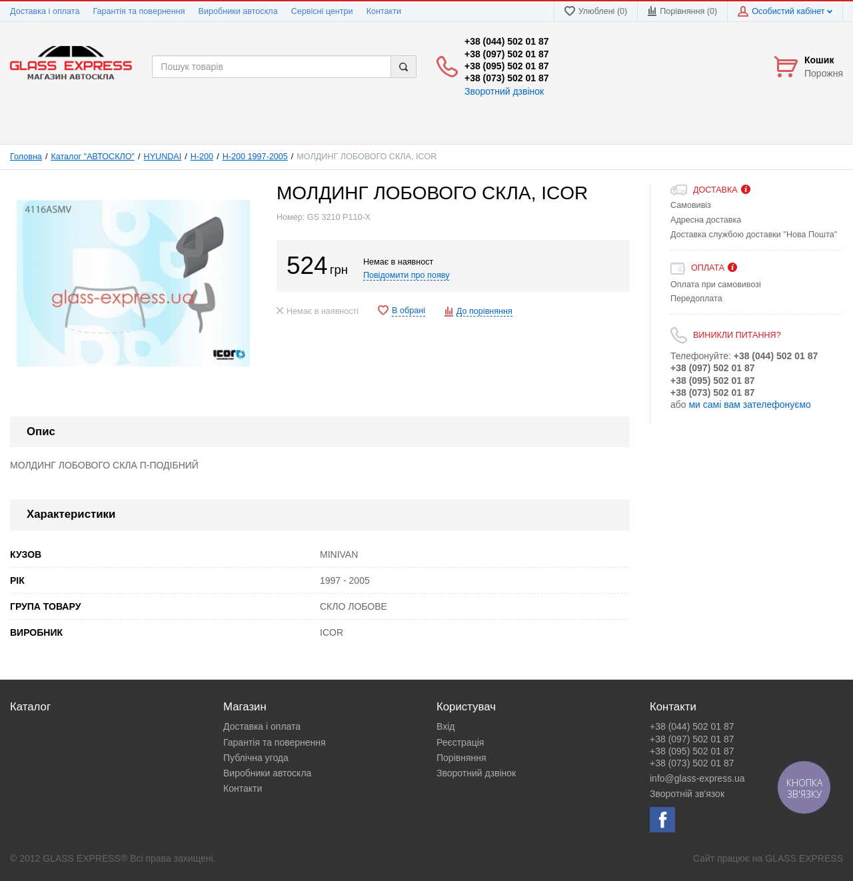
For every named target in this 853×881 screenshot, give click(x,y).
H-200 (202, 156)
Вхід (445, 726)
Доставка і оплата (44, 11)
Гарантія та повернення (139, 11)
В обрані (408, 310)
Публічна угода (256, 757)
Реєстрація (460, 742)
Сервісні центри (322, 11)
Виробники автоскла (238, 11)
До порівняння (484, 311)
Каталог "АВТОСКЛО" (93, 156)
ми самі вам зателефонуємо (749, 404)
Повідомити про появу (406, 275)
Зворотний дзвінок (504, 91)
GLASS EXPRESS (804, 858)
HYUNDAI (163, 156)
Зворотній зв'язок (687, 793)
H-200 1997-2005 (255, 156)
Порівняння (461, 757)
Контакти (384, 11)
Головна (26, 156)
